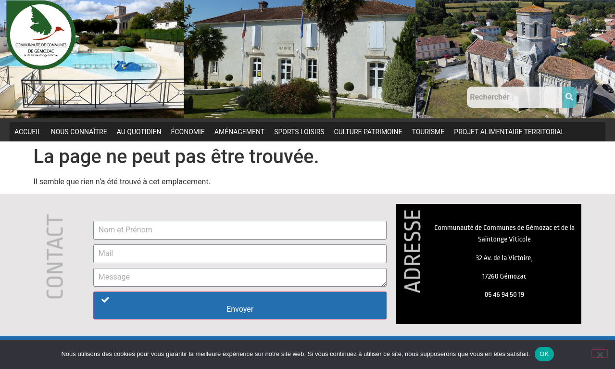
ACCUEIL (27, 132)
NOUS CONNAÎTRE (79, 132)
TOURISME (428, 132)
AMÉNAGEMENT (239, 132)
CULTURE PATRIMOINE (368, 132)
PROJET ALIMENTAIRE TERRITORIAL (509, 132)
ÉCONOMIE (188, 132)
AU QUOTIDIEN (139, 132)
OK (544, 353)
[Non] (599, 353)
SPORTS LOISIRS (299, 132)
